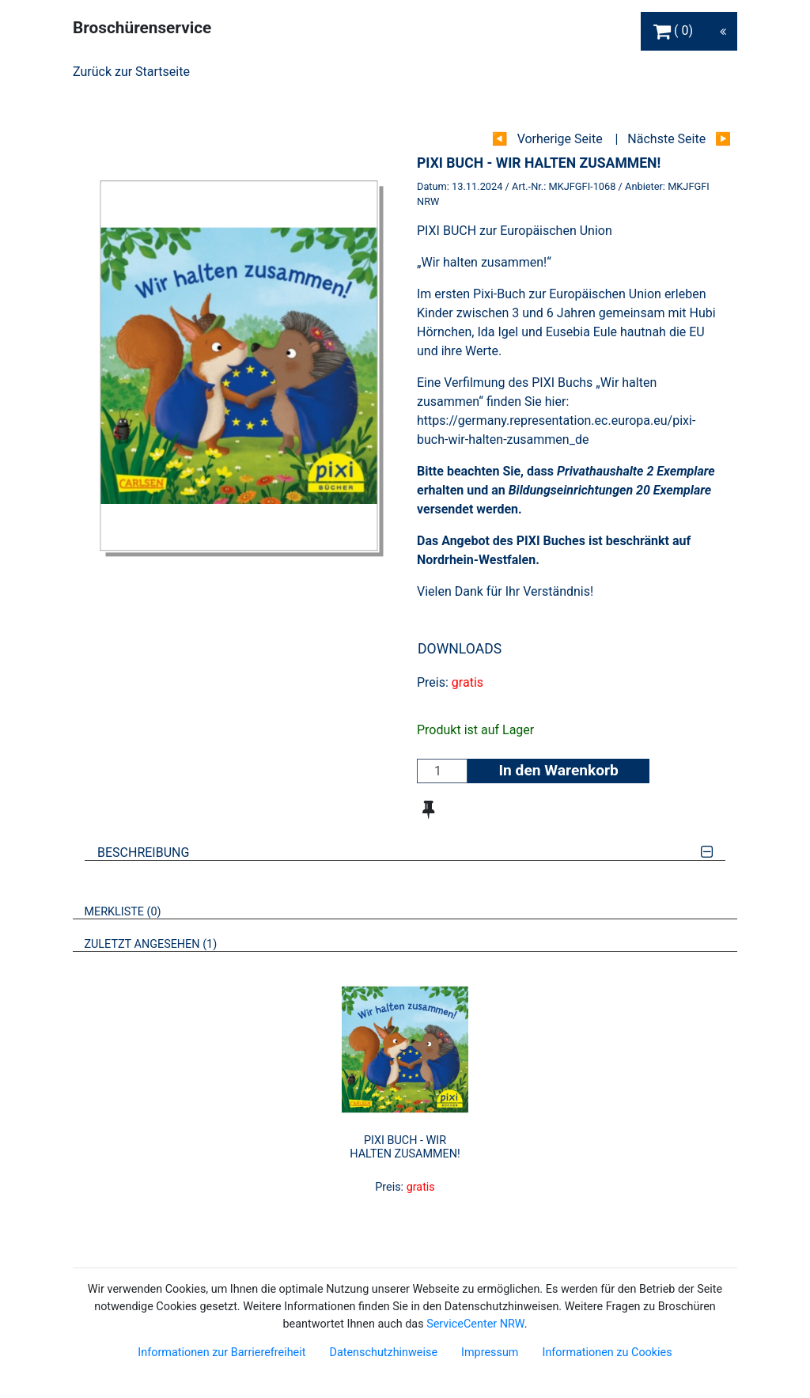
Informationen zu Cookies (607, 1352)
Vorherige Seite (560, 138)
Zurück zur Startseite (131, 71)
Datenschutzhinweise (383, 1352)
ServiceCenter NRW (475, 1324)
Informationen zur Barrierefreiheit (221, 1352)
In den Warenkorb (558, 770)
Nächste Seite (666, 138)
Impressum (489, 1352)
